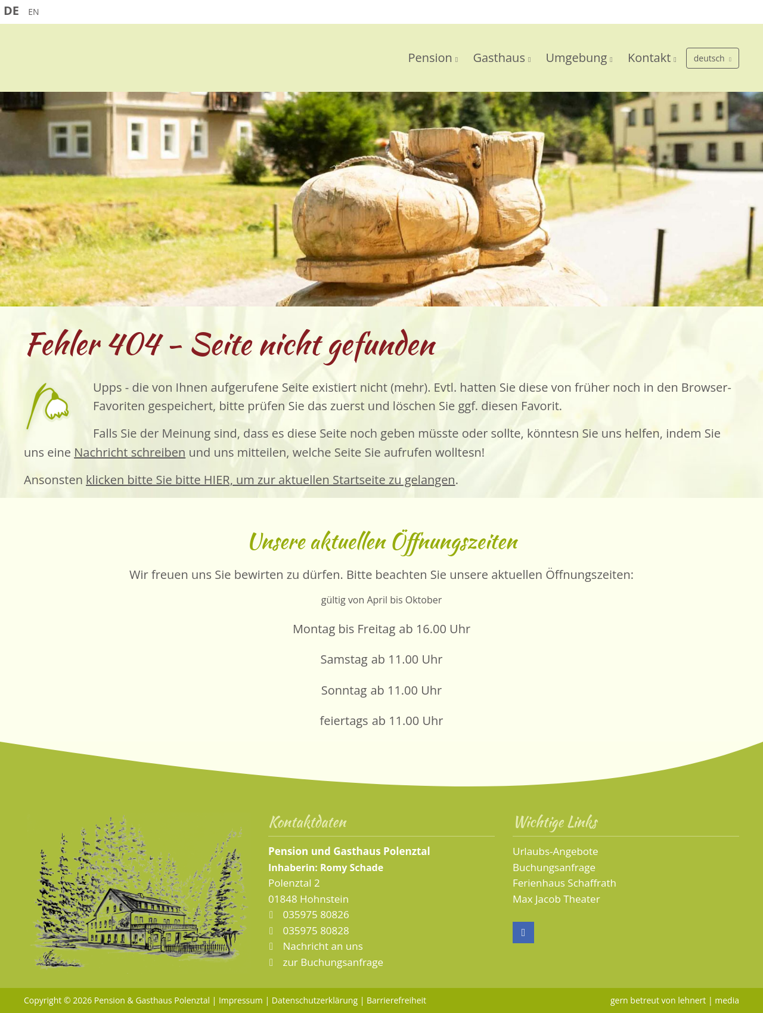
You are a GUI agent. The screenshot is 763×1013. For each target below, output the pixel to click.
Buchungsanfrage (554, 867)
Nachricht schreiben (129, 452)
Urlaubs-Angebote (555, 851)
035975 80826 (314, 914)
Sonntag (344, 690)
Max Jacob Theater (556, 899)
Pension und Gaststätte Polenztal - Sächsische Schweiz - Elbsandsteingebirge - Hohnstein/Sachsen (173, 61)
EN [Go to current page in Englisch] (33, 11)
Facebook (523, 932)
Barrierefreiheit (396, 1000)
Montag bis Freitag (344, 629)
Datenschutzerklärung (315, 1000)
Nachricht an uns (322, 946)
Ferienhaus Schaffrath (564, 883)
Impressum (241, 1000)
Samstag (344, 659)
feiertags (344, 720)
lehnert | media (708, 1000)
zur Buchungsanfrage (331, 962)
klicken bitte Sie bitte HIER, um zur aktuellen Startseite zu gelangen (270, 480)
